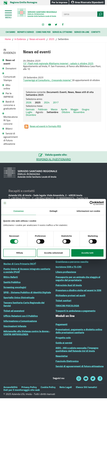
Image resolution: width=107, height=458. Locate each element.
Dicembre (31, 115)
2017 (56, 102)
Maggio (74, 109)
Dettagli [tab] (53, 211)
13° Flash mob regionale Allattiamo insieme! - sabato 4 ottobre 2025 (58, 63)
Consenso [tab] (18, 211)
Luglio (29, 112)
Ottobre (66, 112)
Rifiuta (19, 253)
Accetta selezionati (53, 253)
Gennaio (30, 109)
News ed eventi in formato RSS (42, 127)
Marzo (54, 109)
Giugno (85, 109)
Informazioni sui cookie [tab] (88, 211)
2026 (28, 102)
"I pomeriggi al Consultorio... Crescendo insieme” (47, 80)
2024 (46, 102)
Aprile (64, 109)
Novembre (78, 112)
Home (8, 39)
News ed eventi (37, 39)
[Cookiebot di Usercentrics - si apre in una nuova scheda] (91, 203)
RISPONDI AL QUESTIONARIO (53, 159)
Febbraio (42, 109)
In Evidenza (20, 39)
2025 (51, 39)
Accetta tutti (87, 253)
